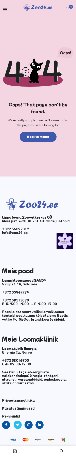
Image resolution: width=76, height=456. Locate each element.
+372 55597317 (15, 229)
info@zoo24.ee (15, 232)
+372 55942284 (15, 292)
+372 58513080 (15, 300)
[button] (68, 9)
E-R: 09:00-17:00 (16, 364)
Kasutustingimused (18, 408)
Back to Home (38, 137)
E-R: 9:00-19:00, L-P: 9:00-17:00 (29, 304)
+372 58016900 (15, 360)
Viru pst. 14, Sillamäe (19, 284)
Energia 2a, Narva (17, 352)
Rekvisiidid (11, 416)
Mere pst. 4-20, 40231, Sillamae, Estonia (36, 221)
